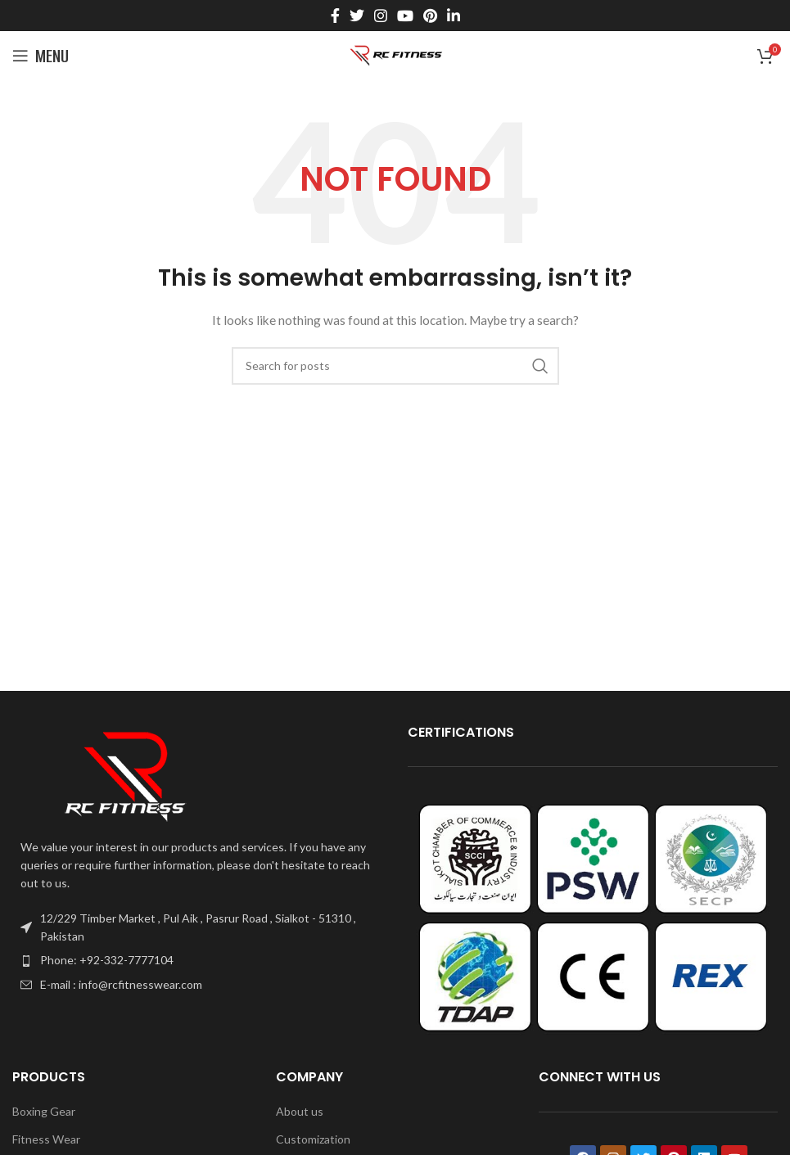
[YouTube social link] (405, 15)
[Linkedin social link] (453, 15)
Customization (313, 1139)
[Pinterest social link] (430, 15)
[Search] (395, 366)
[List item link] (197, 960)
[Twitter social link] (357, 15)
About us (299, 1111)
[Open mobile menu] (40, 55)
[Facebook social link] (335, 15)
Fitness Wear (46, 1139)
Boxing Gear (43, 1111)
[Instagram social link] (380, 15)
